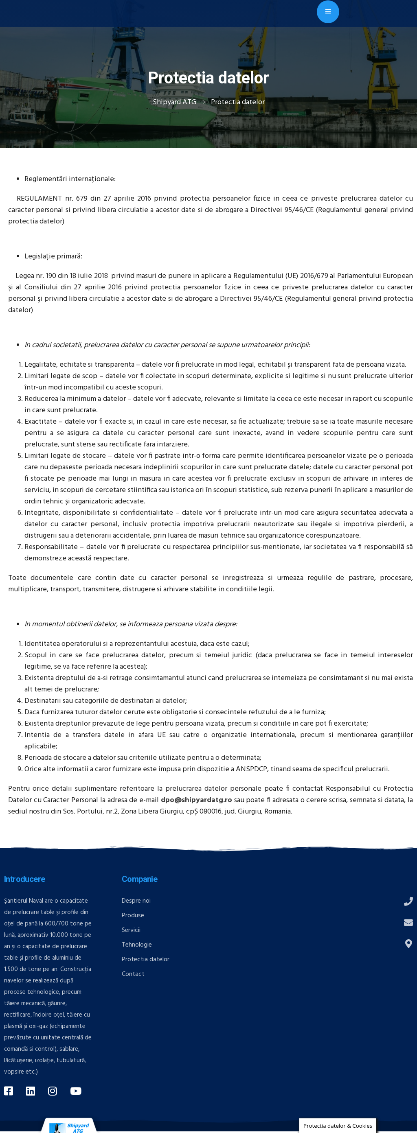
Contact (133, 974)
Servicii (131, 930)
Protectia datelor (145, 959)
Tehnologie (137, 945)
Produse (133, 915)
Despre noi (136, 901)
